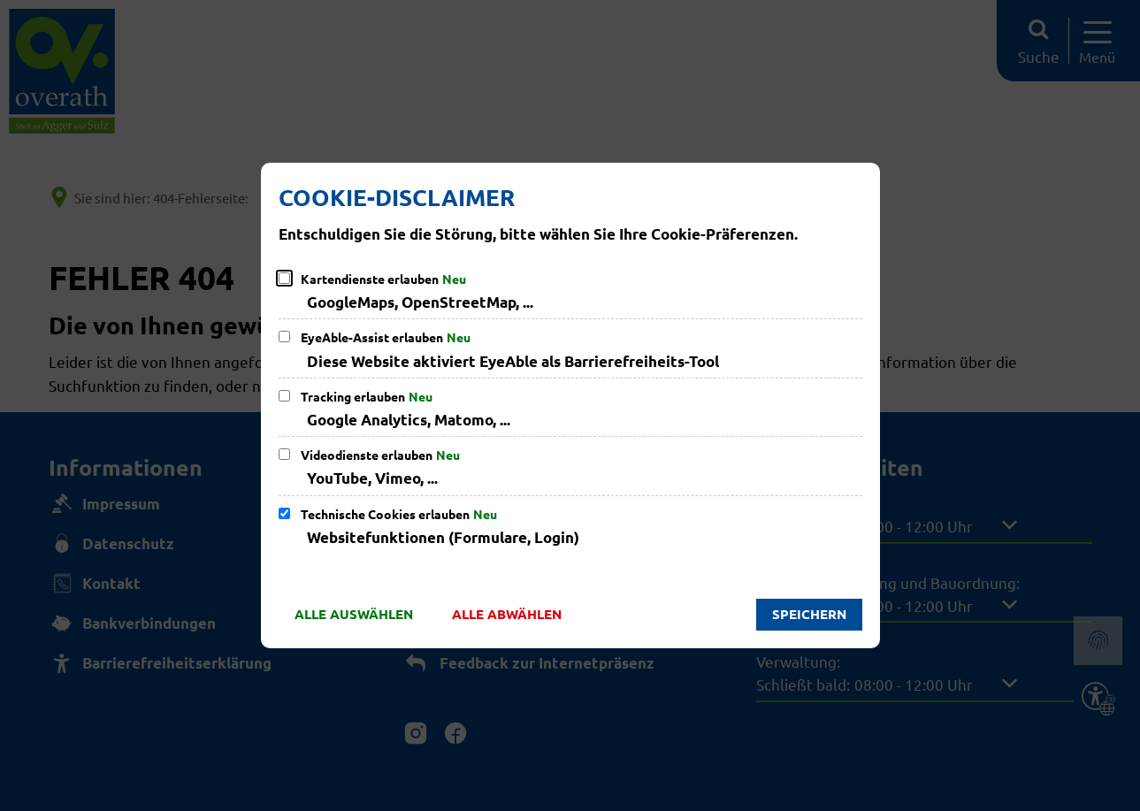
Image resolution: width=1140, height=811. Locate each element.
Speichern (809, 614)
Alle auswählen (354, 614)
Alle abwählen (507, 614)
